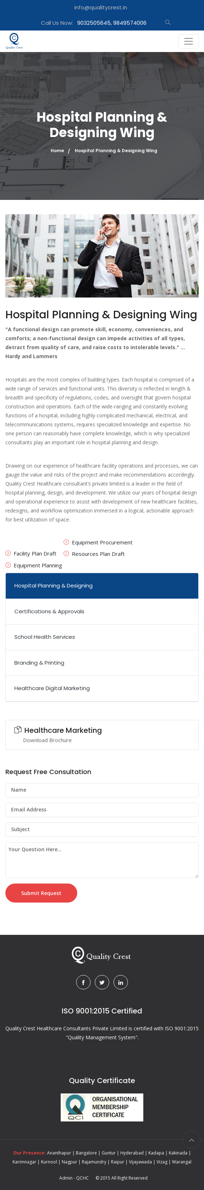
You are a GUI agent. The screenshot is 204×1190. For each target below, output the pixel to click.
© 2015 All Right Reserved (122, 1178)
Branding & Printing (39, 662)
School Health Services (44, 637)
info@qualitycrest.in (100, 7)
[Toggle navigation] (188, 41)
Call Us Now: (94, 23)
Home (57, 150)
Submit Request (41, 893)
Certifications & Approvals (49, 611)
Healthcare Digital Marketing (52, 688)
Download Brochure (47, 740)
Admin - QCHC (74, 1178)
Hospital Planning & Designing (53, 585)
